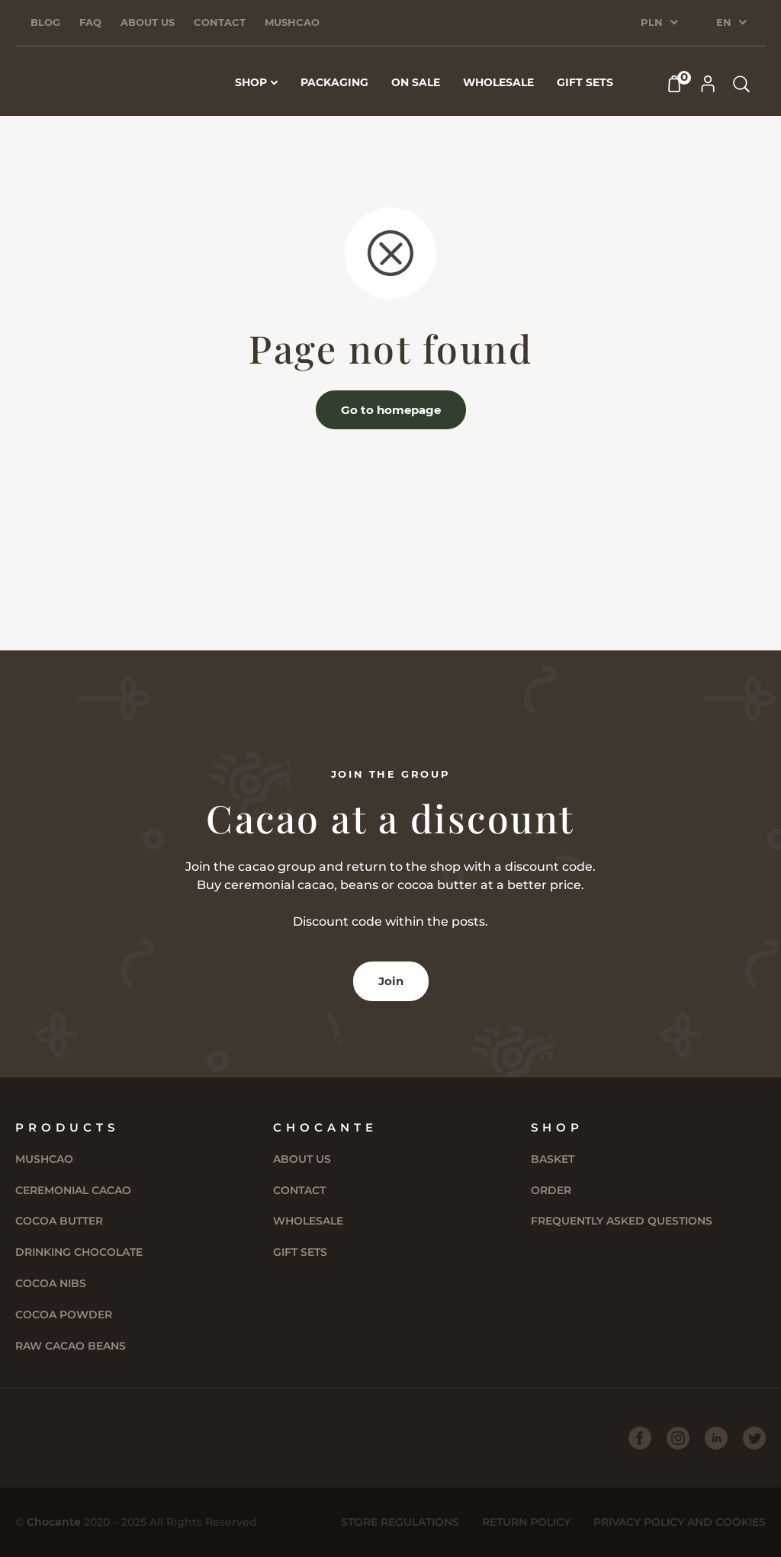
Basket (552, 1159)
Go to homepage (391, 410)
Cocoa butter (59, 1221)
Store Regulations (400, 1522)
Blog (45, 22)
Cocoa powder (63, 1314)
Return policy (526, 1522)
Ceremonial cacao (73, 1190)
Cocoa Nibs (50, 1283)
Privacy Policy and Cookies (679, 1522)
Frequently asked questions (621, 1221)
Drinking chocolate (79, 1252)
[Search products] (741, 83)
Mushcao (292, 22)
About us (148, 22)
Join (390, 981)
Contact (220, 22)
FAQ (90, 22)
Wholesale (308, 1221)
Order (551, 1190)
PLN (652, 22)
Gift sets (300, 1252)
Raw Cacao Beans (70, 1346)
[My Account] (708, 83)
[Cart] (674, 83)
